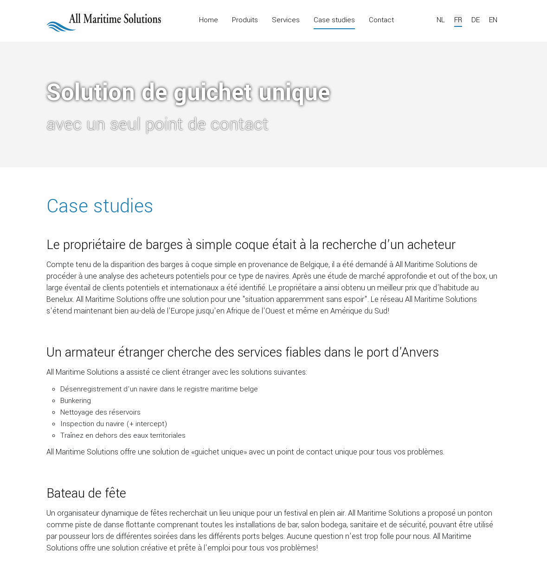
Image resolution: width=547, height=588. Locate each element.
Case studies (334, 20)
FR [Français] (458, 20)
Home (208, 20)
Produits (245, 20)
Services (286, 20)
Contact (381, 20)
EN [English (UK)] (493, 20)
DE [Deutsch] (475, 20)
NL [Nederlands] (441, 20)
